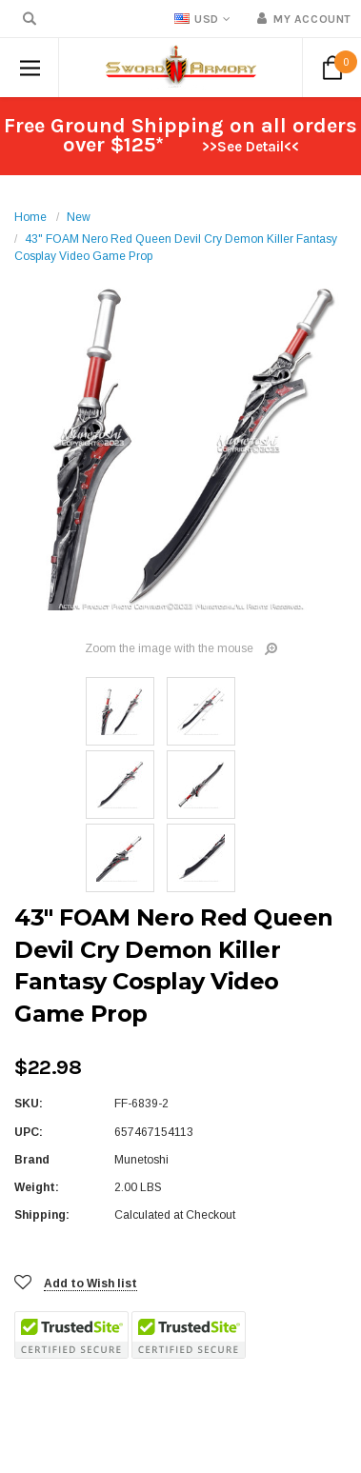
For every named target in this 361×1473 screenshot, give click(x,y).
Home (30, 217)
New (78, 217)
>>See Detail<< (250, 146)
